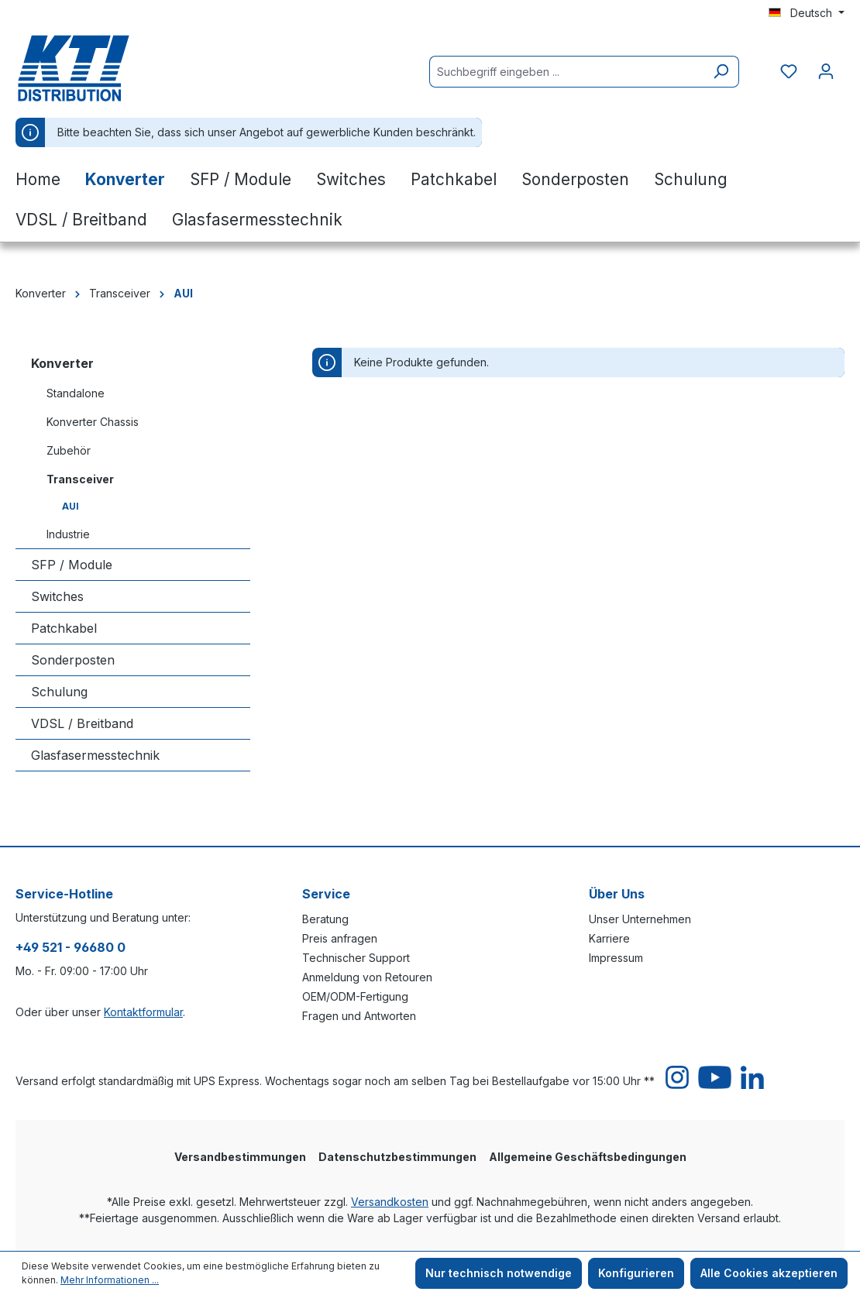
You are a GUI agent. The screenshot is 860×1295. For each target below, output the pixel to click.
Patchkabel (64, 628)
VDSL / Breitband (82, 723)
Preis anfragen (339, 938)
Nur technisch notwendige (498, 1273)
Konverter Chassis (92, 421)
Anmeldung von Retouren (367, 977)
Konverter (62, 363)
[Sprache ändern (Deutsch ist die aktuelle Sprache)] (807, 13)
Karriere (609, 938)
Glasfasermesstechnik (95, 755)
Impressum (616, 957)
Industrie (68, 534)
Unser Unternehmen (640, 919)
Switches (57, 596)
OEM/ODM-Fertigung (355, 996)
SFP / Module (71, 564)
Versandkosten (389, 1201)
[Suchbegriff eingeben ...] (566, 72)
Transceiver (80, 479)
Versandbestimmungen (240, 1156)
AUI (70, 506)
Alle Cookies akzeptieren (769, 1273)
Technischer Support (356, 957)
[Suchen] (721, 72)
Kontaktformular (143, 1011)
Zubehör (68, 450)
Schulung (59, 691)
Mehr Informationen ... (109, 1280)
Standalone (75, 393)
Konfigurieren (636, 1273)
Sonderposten (73, 660)
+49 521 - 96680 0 (70, 947)
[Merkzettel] (788, 71)
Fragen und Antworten (359, 1015)
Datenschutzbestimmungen (397, 1156)
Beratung (325, 919)
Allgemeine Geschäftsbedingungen (587, 1156)
